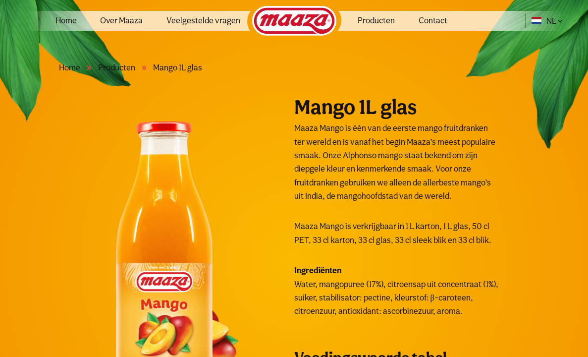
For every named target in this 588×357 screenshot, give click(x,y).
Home (66, 20)
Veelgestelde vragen (203, 20)
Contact (433, 20)
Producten (376, 20)
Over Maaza (121, 20)
